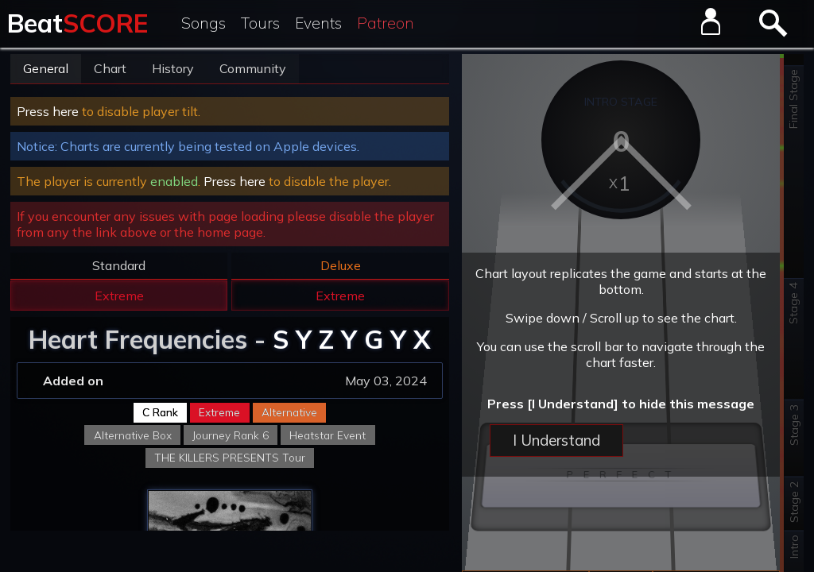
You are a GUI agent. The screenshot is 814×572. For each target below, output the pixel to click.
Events (318, 23)
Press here (48, 111)
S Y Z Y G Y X (352, 339)
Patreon (385, 23)
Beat (77, 23)
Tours (260, 23)
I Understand (556, 440)
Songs (203, 23)
